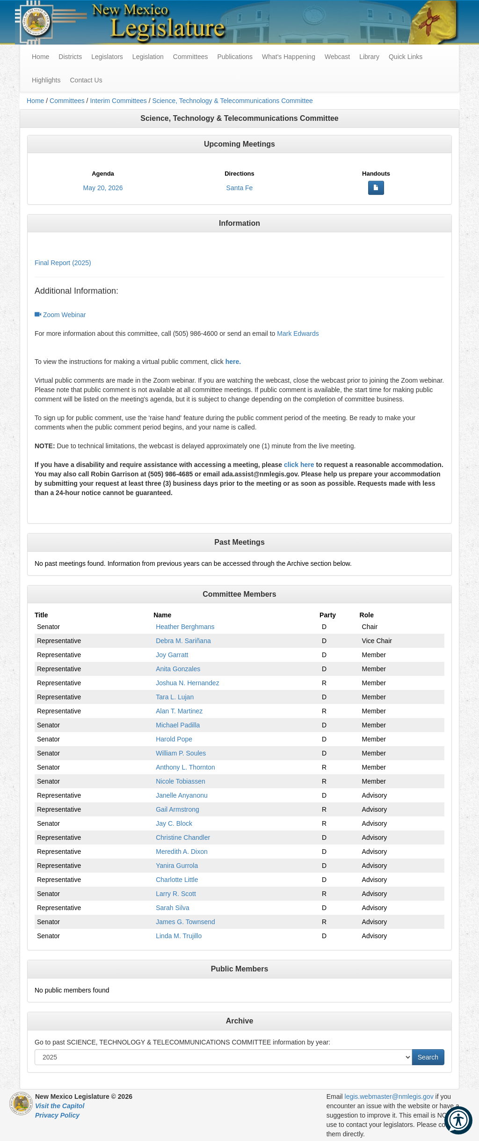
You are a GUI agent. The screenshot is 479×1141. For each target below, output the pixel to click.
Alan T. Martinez (179, 711)
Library (369, 56)
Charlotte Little (177, 879)
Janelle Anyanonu (182, 795)
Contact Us (86, 80)
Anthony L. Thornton (185, 767)
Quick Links (405, 56)
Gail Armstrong (177, 809)
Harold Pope (174, 739)
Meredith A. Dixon (182, 851)
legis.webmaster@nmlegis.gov (389, 1096)
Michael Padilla (178, 725)
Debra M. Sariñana (183, 641)
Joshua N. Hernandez (187, 683)
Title (41, 615)
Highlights (46, 80)
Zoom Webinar (60, 315)
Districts (70, 56)
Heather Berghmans (185, 626)
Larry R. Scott (176, 893)
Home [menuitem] (40, 56)
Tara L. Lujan (175, 697)
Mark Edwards (298, 333)
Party (327, 615)
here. (233, 361)
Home (35, 100)
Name (162, 615)
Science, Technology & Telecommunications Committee (232, 100)
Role (367, 615)
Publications (235, 56)
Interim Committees (118, 100)
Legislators (107, 56)
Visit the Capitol (59, 1106)
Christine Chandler (183, 837)
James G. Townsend (185, 922)
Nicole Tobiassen (180, 781)
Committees (190, 56)
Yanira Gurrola (177, 865)
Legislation (148, 56)
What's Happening (288, 56)
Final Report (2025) (63, 263)
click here (299, 464)
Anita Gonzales (178, 669)
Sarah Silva (172, 907)
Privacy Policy (57, 1115)
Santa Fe (239, 188)
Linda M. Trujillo (179, 936)
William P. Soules (181, 753)
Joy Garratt (172, 655)
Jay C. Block (174, 823)
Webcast (337, 56)
